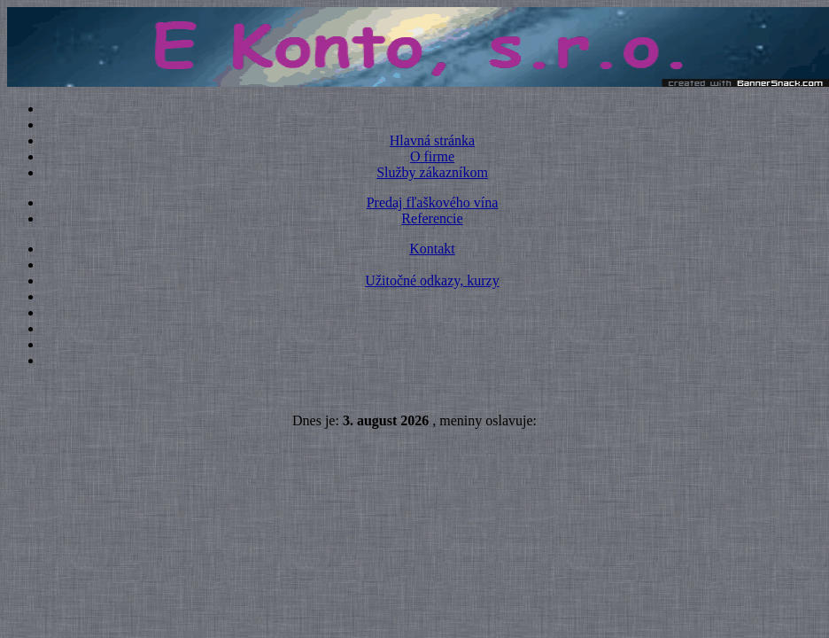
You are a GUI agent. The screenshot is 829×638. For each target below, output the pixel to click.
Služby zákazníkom (432, 172)
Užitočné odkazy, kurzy (432, 280)
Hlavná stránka (432, 140)
